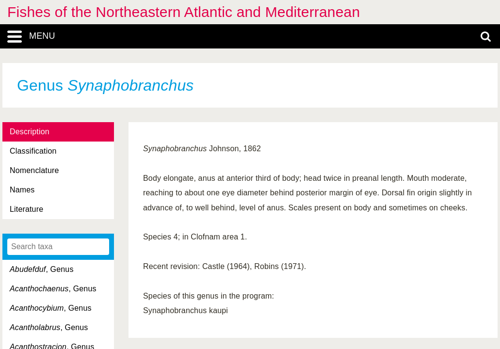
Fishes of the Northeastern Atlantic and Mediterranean (183, 12)
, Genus (42, 269)
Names (22, 190)
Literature (26, 209)
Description (29, 131)
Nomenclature (34, 170)
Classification (33, 151)
